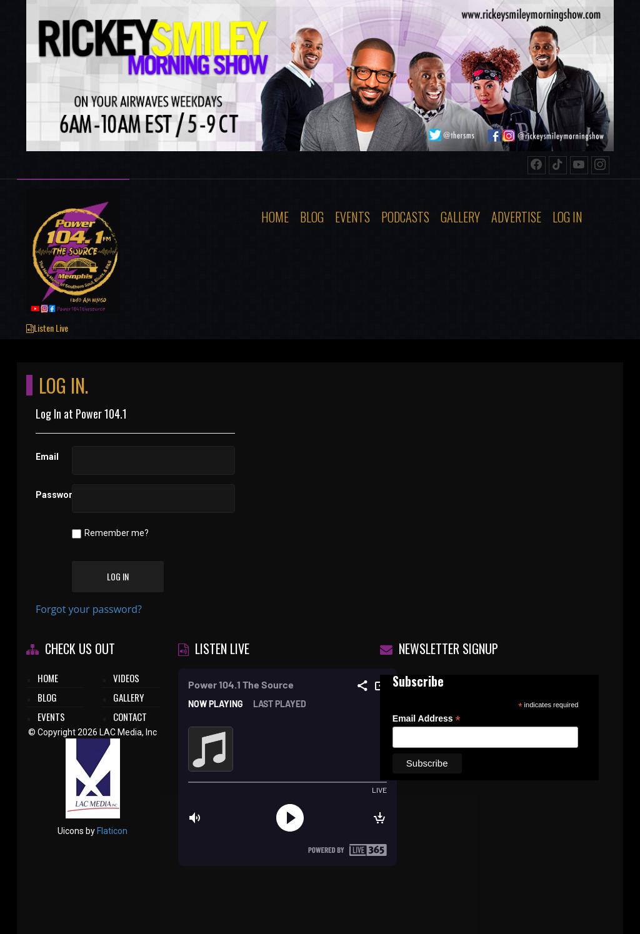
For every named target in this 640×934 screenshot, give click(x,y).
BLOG (47, 697)
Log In (567, 216)
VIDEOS (126, 678)
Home (275, 216)
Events (352, 216)
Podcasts (405, 216)
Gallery (460, 216)
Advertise (516, 216)
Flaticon (112, 831)
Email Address (426, 719)
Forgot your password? (89, 609)
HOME (48, 678)
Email (47, 457)
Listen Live (47, 327)
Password (49, 495)
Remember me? (116, 533)
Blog (312, 216)
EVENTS (51, 716)
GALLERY (128, 697)
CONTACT (130, 716)
